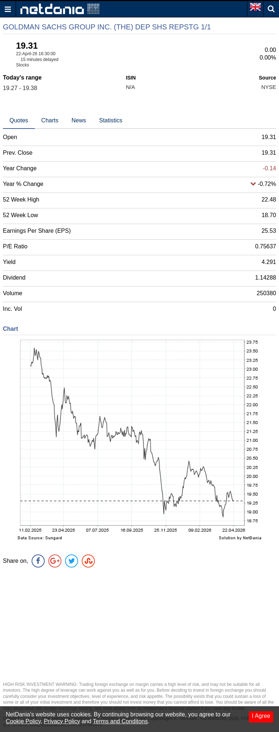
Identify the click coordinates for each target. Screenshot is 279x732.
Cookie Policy (23, 721)
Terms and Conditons (120, 721)
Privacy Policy (62, 721)
